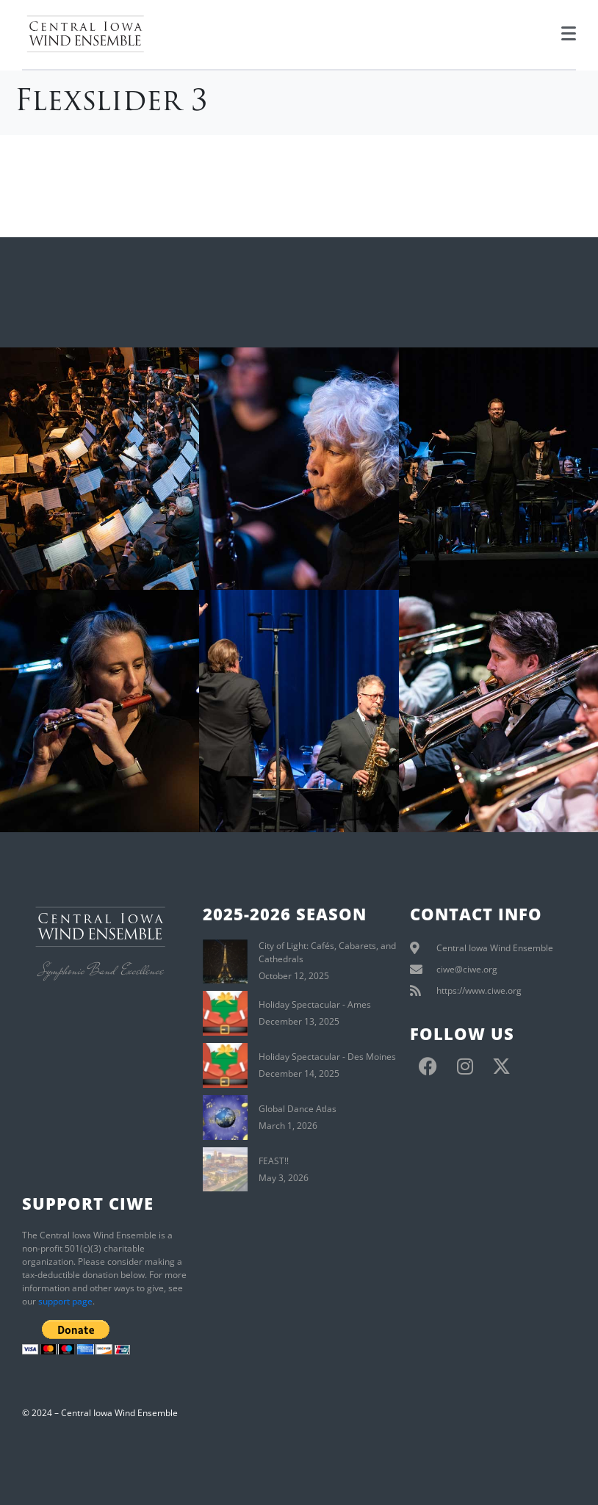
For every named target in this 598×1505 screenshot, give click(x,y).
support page (65, 1301)
